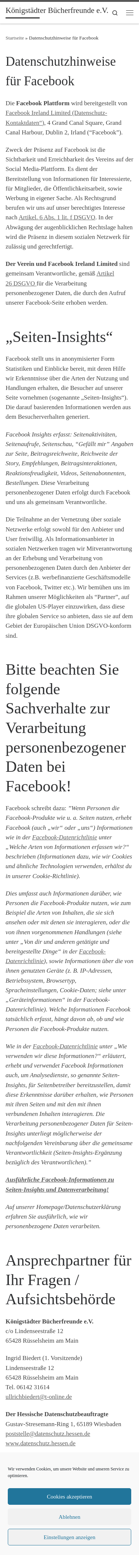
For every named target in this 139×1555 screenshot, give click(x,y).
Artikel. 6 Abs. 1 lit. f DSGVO (57, 217)
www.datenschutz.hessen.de (41, 1443)
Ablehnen (69, 1517)
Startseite (15, 38)
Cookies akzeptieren (69, 1497)
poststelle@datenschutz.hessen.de (48, 1433)
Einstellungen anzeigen (70, 1537)
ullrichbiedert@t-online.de (39, 1396)
